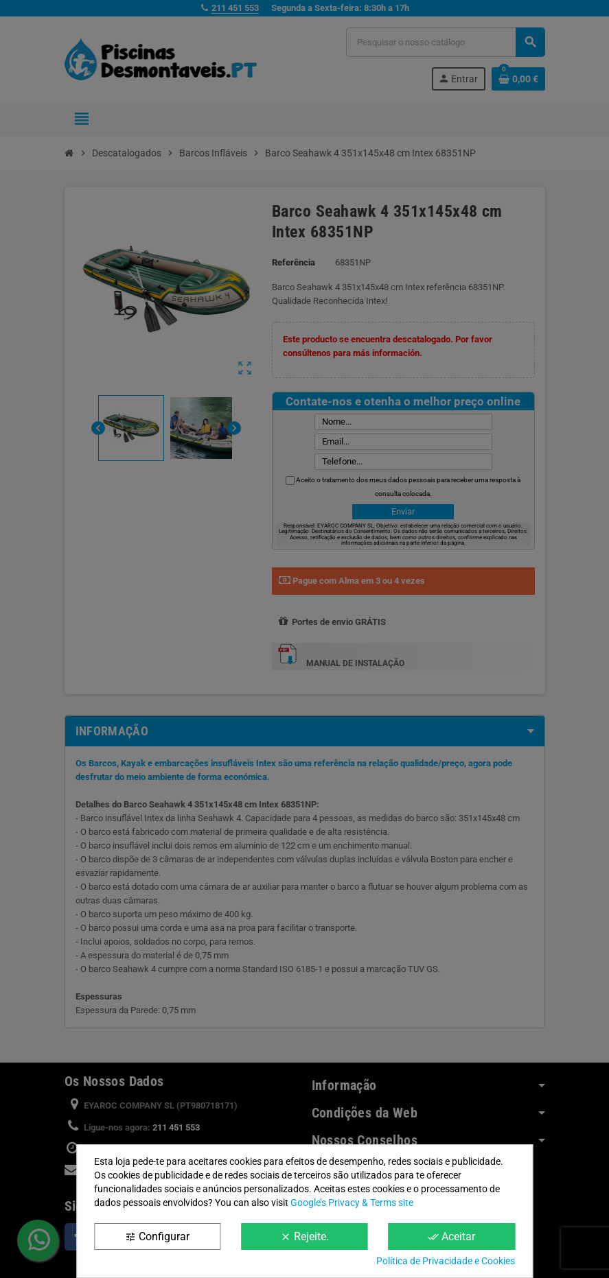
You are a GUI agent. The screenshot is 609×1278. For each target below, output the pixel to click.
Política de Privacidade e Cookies (445, 1260)
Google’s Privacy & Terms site (351, 1202)
